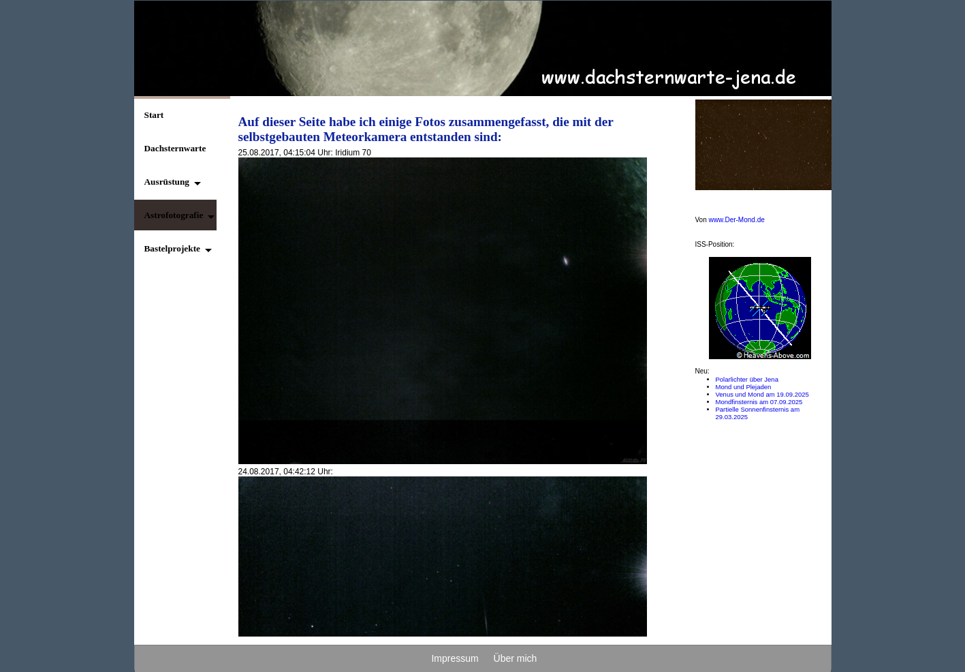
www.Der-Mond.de (737, 220)
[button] (169, 181)
